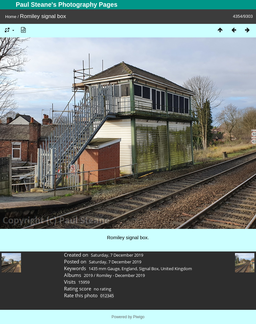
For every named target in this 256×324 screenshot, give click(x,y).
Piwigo (138, 317)
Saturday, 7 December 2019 (117, 255)
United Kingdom (176, 268)
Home (10, 16)
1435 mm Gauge (104, 268)
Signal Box (149, 268)
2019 (88, 275)
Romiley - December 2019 (120, 275)
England (129, 268)
